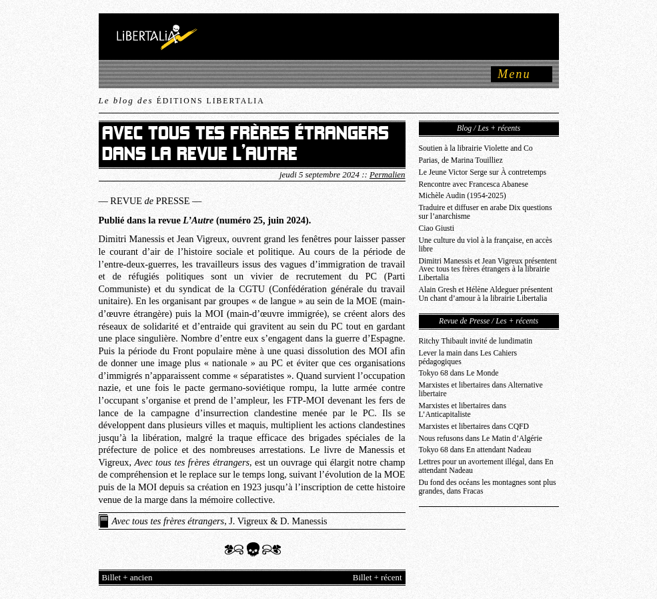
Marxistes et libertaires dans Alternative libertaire (481, 389)
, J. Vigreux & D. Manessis (219, 521)
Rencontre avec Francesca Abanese (474, 184)
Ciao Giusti (437, 228)
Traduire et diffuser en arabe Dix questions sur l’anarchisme (485, 212)
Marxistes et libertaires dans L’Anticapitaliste (462, 410)
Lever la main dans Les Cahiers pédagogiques (468, 357)
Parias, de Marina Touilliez (461, 160)
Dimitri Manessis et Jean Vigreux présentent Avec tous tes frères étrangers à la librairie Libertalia (488, 270)
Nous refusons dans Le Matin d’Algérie (480, 438)
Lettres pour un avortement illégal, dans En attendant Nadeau (486, 466)
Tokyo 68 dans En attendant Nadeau (475, 450)
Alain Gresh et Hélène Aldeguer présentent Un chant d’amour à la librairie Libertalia (486, 294)
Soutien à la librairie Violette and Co (476, 148)
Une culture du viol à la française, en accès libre (485, 244)
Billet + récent (377, 577)
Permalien (388, 174)
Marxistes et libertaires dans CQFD (474, 426)
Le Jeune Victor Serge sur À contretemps (483, 172)
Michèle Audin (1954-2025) (462, 195)
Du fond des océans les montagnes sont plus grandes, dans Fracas (487, 487)
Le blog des (182, 100)
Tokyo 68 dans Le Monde (459, 373)
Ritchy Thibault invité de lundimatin (476, 341)
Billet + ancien (127, 577)
